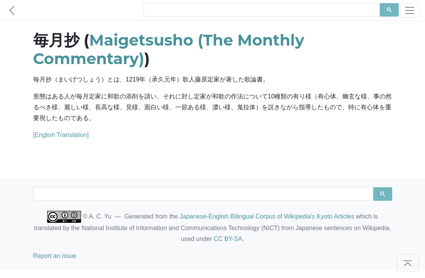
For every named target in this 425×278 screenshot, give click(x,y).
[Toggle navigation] (409, 10)
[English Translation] (61, 135)
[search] (260, 10)
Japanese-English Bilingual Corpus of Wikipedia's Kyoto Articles (266, 216)
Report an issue (54, 256)
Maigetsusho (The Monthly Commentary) (169, 49)
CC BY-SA (227, 239)
